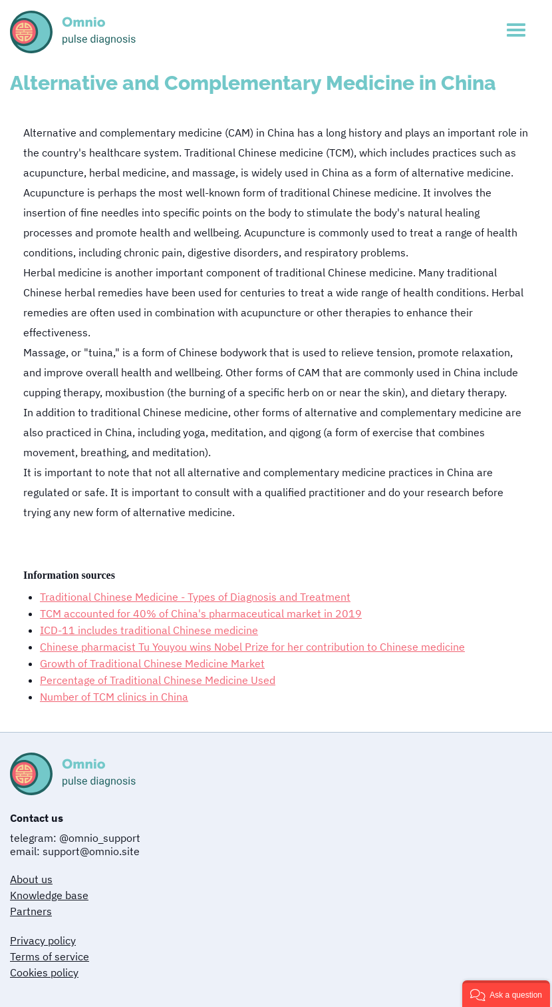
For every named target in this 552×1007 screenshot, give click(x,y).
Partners (31, 911)
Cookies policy (44, 972)
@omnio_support (99, 837)
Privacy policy (43, 940)
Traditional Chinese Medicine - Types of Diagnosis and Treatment (195, 596)
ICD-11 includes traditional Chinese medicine (149, 630)
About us (31, 879)
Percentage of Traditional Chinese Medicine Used (157, 680)
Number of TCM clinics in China (114, 696)
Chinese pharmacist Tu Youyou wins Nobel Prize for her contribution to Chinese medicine (252, 646)
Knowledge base (49, 895)
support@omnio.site (91, 851)
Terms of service (49, 956)
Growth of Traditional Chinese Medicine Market (152, 663)
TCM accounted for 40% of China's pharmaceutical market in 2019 (201, 613)
